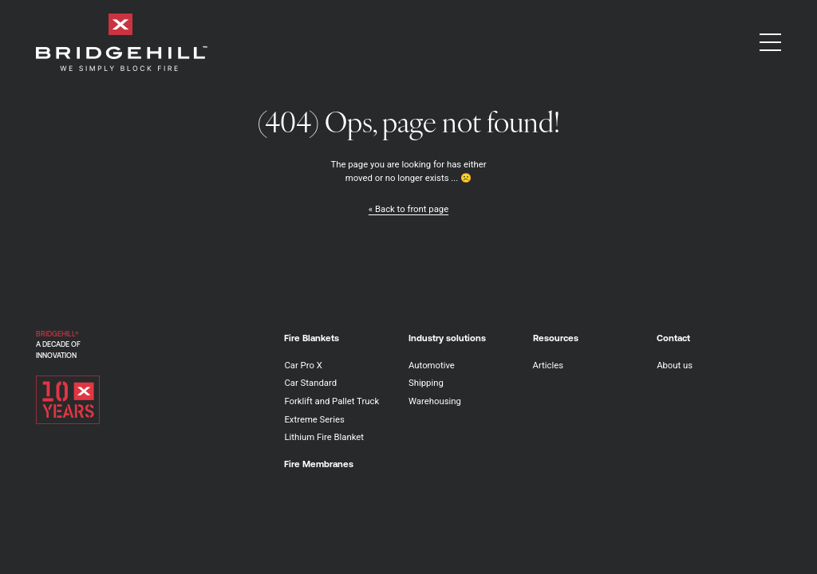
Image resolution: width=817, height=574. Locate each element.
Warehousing (434, 401)
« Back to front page (408, 208)
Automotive (431, 365)
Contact (673, 337)
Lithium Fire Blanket (324, 436)
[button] (770, 42)
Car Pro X (303, 365)
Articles (548, 365)
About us (675, 365)
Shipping (426, 382)
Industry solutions (447, 337)
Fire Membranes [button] (318, 463)
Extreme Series (314, 419)
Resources (555, 337)
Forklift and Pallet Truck (331, 401)
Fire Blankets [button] (311, 337)
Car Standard (310, 382)
